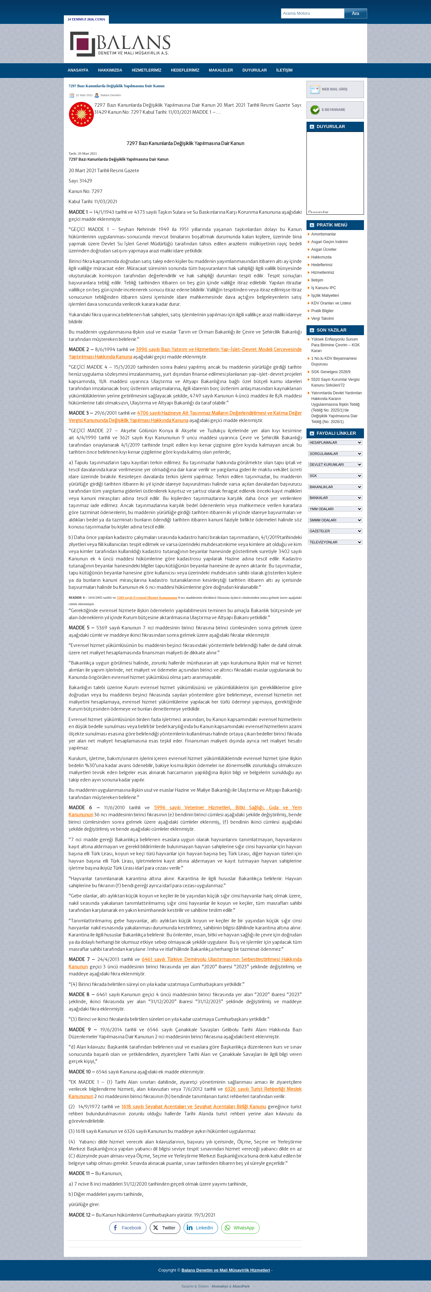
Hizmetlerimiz (322, 272)
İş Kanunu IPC (323, 288)
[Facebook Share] (127, 1228)
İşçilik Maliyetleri (325, 295)
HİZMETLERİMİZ (147, 70)
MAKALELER (221, 70)
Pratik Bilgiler (322, 311)
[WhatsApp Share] (240, 1228)
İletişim (317, 280)
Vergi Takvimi (322, 318)
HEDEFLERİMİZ (185, 70)
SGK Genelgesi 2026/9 (331, 372)
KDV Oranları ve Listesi (331, 303)
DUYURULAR (255, 70)
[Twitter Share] (165, 1228)
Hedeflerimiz (322, 265)
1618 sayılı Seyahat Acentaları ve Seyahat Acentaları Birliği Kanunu (193, 1107)
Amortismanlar (323, 234)
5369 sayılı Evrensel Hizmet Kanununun (147, 597)
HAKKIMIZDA (110, 70)
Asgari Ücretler (323, 249)
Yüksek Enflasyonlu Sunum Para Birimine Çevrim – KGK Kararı (335, 345)
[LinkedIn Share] (201, 1228)
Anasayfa (78, 70)
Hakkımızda (321, 257)
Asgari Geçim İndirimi (329, 242)
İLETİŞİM (284, 70)
